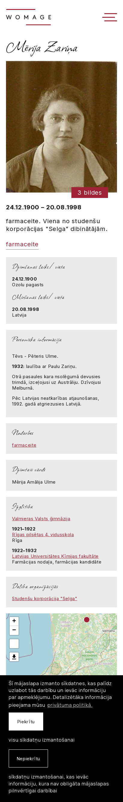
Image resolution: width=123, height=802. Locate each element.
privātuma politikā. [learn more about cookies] (69, 705)
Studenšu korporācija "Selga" (44, 598)
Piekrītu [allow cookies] (26, 722)
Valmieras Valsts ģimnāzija (41, 518)
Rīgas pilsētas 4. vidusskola (43, 534)
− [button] (14, 630)
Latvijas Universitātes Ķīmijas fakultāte (55, 556)
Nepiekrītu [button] (28, 758)
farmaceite (22, 244)
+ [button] (14, 621)
